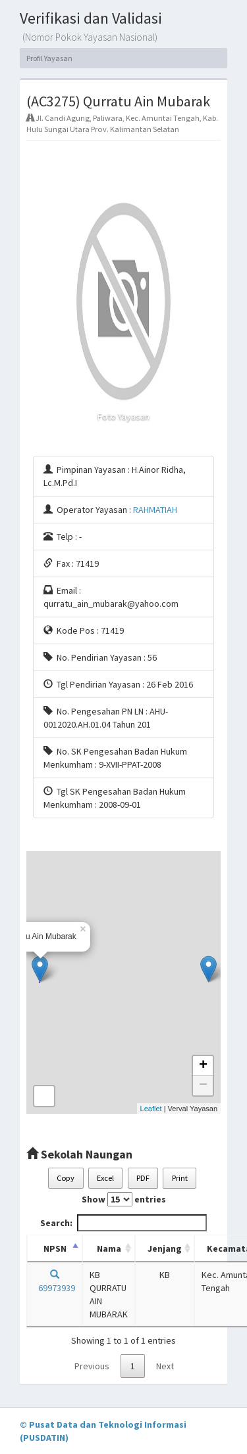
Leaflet (151, 1109)
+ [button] (203, 1066)
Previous (91, 1366)
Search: (123, 1222)
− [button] (203, 1085)
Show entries (124, 1199)
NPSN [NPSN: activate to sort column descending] (55, 1248)
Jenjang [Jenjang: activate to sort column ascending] (165, 1248)
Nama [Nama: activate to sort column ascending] (109, 1248)
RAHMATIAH (155, 510)
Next (165, 1366)
